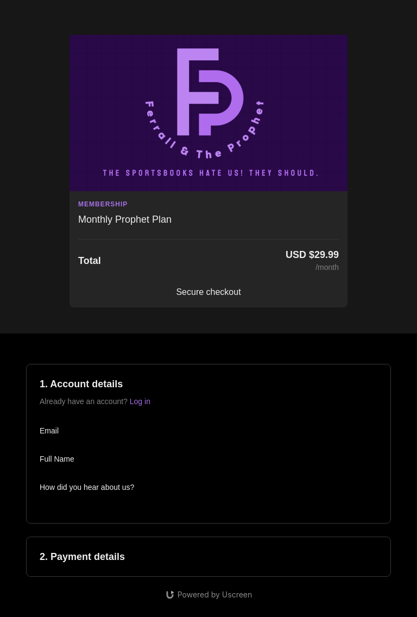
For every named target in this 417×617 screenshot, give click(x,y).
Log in (140, 401)
